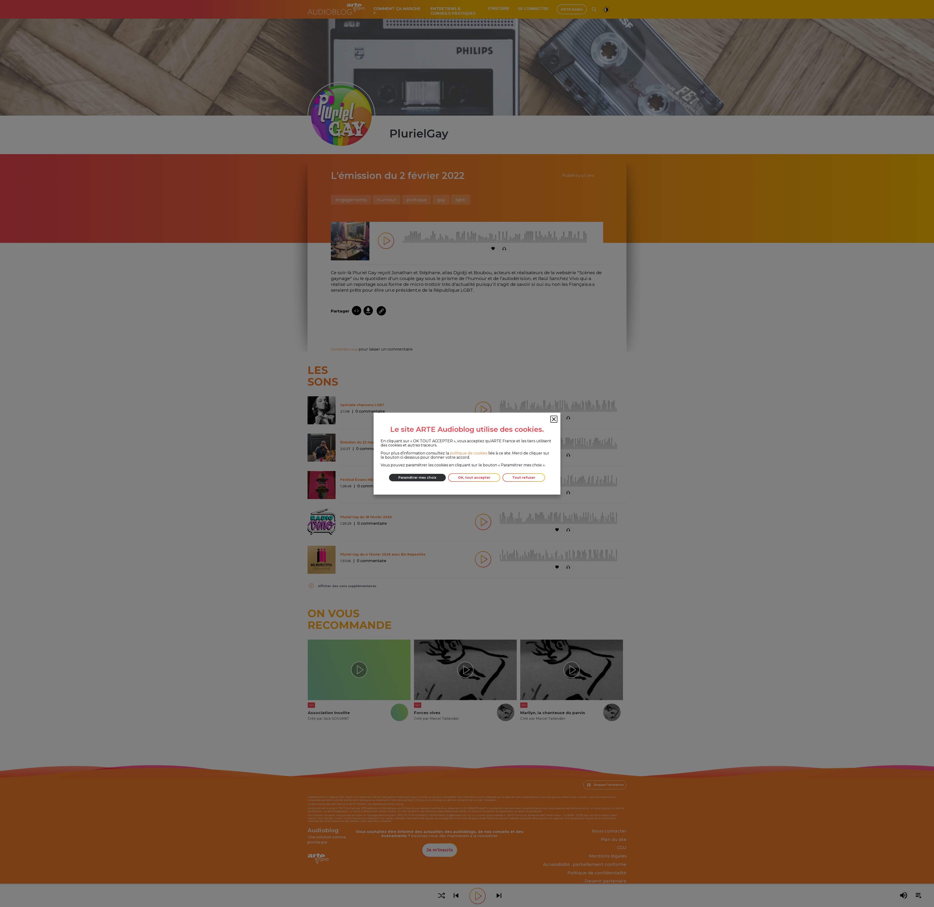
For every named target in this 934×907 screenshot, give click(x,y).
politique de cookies (468, 453)
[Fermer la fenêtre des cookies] (554, 419)
